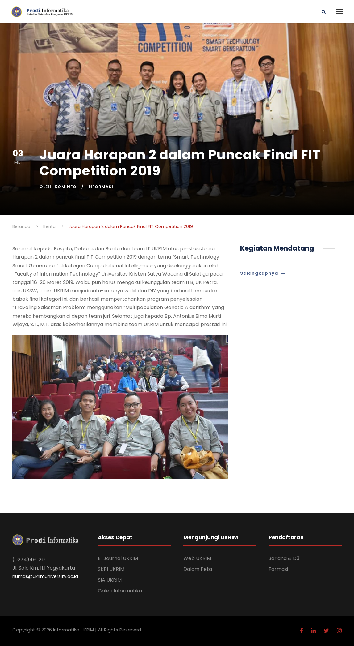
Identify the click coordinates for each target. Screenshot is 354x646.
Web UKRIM (197, 558)
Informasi (100, 187)
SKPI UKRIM (111, 569)
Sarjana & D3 (284, 558)
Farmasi (278, 569)
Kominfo (66, 187)
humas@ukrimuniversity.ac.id (45, 576)
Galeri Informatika (120, 590)
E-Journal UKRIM (118, 558)
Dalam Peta (197, 569)
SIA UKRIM (110, 580)
